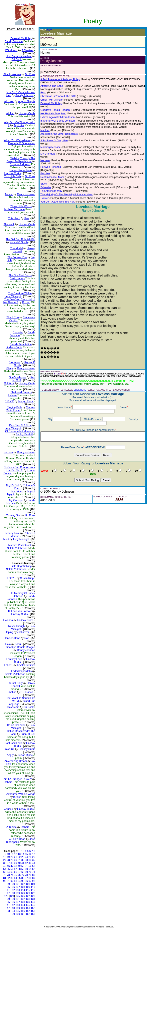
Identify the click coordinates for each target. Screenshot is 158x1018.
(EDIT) (46, 30)
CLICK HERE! (77, 378)
